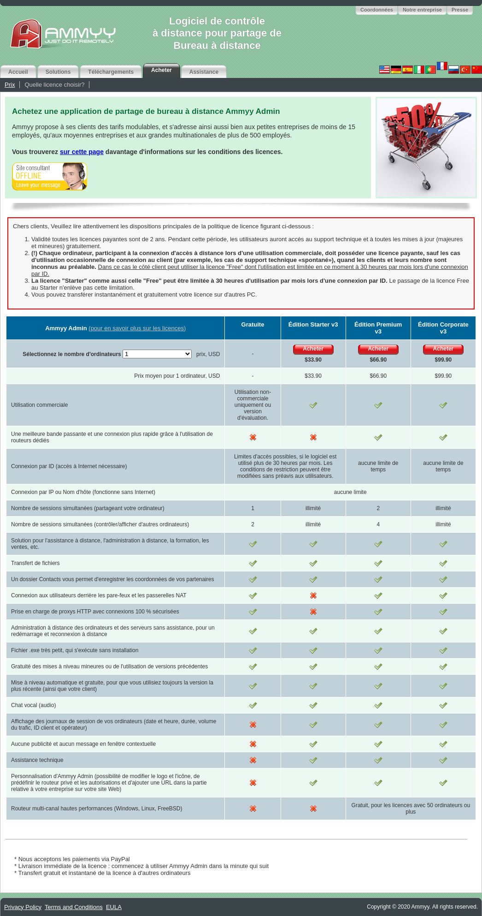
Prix (10, 84)
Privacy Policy (22, 907)
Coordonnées (376, 9)
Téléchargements (111, 72)
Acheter (161, 70)
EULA (114, 907)
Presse (460, 9)
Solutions (58, 72)
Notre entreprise (422, 9)
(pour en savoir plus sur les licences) (137, 328)
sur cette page (82, 151)
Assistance (203, 72)
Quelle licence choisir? (54, 84)
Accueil (18, 72)
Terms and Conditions (74, 907)
